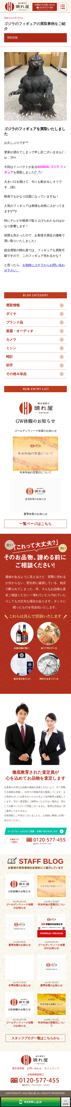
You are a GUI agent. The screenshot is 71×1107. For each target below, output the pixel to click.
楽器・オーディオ (19, 331)
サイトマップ (51, 1068)
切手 (9, 365)
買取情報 (13, 305)
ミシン (11, 348)
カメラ (11, 339)
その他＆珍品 (16, 374)
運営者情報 (18, 1068)
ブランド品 (14, 322)
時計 (9, 357)
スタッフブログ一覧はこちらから (35, 1038)
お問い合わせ (34, 1068)
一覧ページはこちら (35, 524)
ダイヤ (11, 314)
